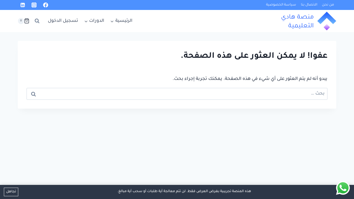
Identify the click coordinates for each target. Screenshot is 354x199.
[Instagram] (34, 5)
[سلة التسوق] (23, 21)
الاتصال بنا (309, 5)
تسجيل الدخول (63, 21)
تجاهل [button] (11, 192)
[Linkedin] (23, 5)
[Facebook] (46, 5)
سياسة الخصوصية (281, 5)
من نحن (328, 5)
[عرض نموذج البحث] (37, 21)
